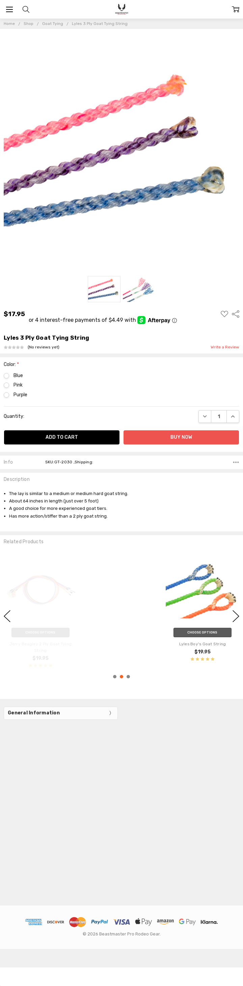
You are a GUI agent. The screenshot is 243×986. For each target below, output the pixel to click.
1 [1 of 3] (114, 676)
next (236, 616)
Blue (18, 375)
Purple (20, 395)
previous (7, 616)
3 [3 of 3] (128, 676)
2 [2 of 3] (121, 676)
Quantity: (14, 416)
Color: (11, 364)
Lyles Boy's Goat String (202, 643)
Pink (18, 385)
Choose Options (202, 632)
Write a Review (225, 347)
